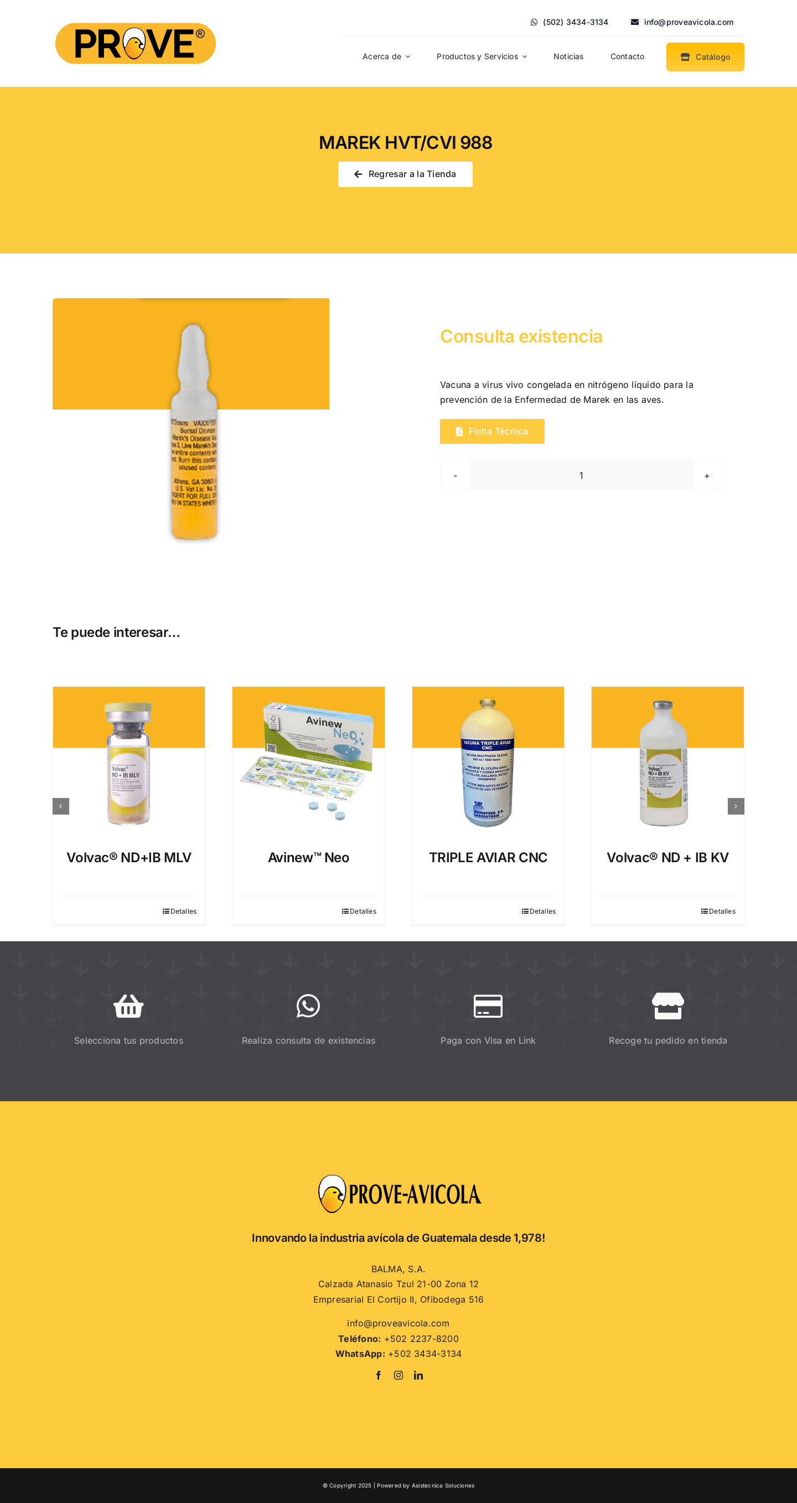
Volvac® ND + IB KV (668, 857)
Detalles (183, 911)
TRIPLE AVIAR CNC (488, 857)
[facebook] (378, 1375)
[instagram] (398, 1375)
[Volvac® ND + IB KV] (668, 763)
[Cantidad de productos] (581, 475)
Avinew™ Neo (309, 857)
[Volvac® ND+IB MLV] (129, 763)
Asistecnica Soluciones (443, 1485)
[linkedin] (418, 1375)
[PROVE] (136, 20)
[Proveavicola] (398, 1177)
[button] (61, 806)
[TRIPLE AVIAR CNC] (488, 763)
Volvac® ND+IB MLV (129, 857)
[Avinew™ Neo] (308, 763)
